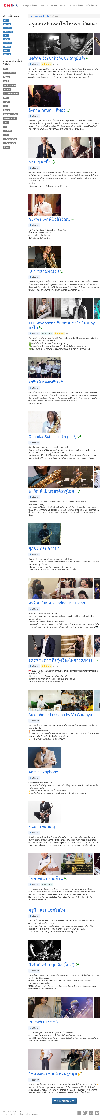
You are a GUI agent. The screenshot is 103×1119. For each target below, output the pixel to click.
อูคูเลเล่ (6, 122)
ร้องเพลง (6, 110)
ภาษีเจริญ (7, 46)
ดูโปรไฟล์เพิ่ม (64, 1101)
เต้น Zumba (7, 131)
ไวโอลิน (6, 147)
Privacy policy (24, 1114)
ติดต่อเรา (35, 1114)
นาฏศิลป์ (6, 102)
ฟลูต (5, 106)
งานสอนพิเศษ (76, 5)
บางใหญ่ (6, 39)
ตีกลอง (6, 98)
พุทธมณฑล (7, 43)
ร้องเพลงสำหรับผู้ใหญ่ (10, 114)
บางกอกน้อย (7, 28)
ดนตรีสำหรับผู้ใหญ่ (10, 85)
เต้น (5, 127)
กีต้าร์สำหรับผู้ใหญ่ (9, 73)
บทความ (44, 5)
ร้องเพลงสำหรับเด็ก (10, 118)
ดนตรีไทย (7, 89)
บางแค (6, 35)
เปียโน (6, 135)
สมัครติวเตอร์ (92, 5)
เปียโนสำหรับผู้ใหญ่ (10, 139)
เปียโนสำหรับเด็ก (9, 143)
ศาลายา (6, 50)
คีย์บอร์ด (6, 77)
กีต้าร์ (5, 68)
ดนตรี (6, 81)
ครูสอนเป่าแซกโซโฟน (39, 16)
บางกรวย (7, 24)
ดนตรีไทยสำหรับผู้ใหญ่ (11, 93)
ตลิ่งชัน (6, 20)
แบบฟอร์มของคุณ (59, 5)
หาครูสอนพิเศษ (30, 5)
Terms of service (10, 1114)
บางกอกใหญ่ (8, 31)
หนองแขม (7, 54)
